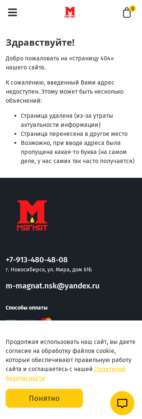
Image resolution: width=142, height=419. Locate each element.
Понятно (44, 398)
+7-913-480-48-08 (37, 260)
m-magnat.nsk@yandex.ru (53, 286)
